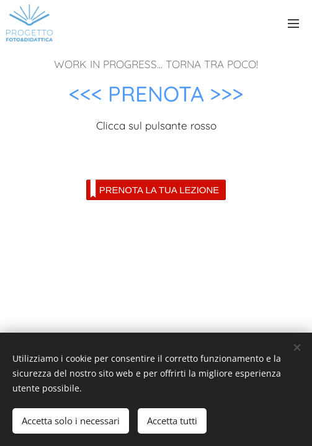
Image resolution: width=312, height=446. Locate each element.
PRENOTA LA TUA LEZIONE (155, 189)
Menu (293, 23)
